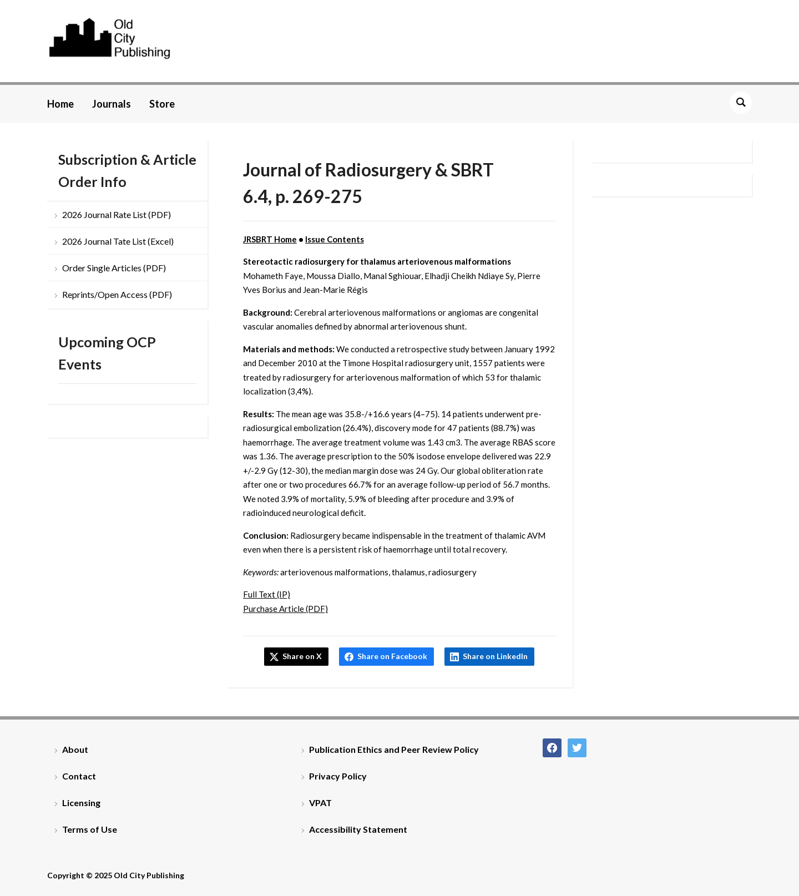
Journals (111, 104)
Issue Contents (334, 239)
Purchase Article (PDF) (285, 609)
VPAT (320, 802)
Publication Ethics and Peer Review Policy (394, 749)
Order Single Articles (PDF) (114, 267)
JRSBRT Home (270, 239)
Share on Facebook (392, 656)
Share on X (302, 656)
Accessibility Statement (358, 829)
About (75, 749)
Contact (79, 776)
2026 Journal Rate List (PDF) (116, 214)
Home (60, 104)
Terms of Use (89, 829)
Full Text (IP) (266, 594)
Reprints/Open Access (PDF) (117, 294)
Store (162, 104)
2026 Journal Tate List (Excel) (118, 241)
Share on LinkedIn (495, 656)
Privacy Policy (338, 776)
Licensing (81, 802)
